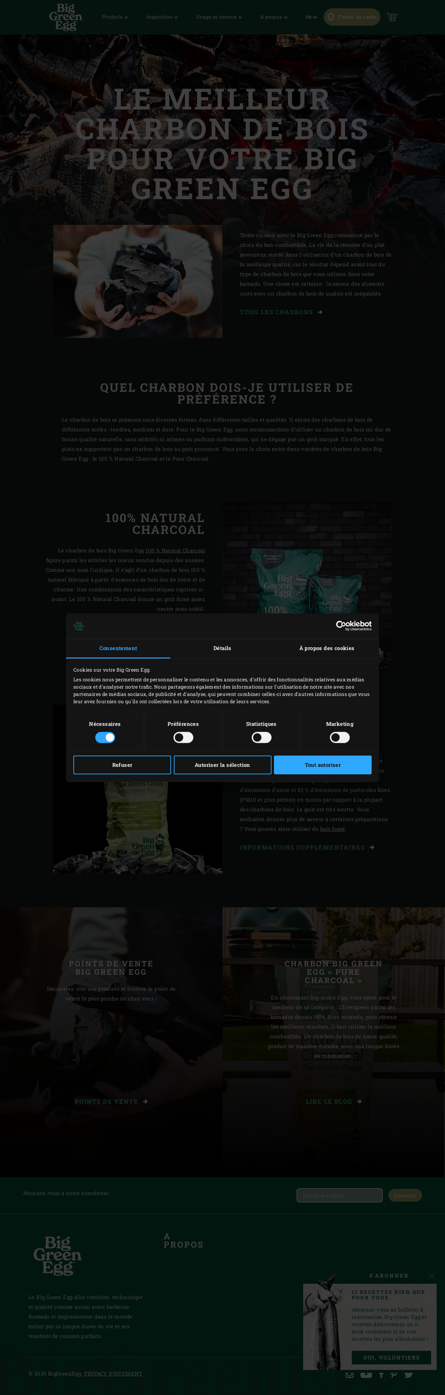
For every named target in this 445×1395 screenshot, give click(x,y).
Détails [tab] (222, 648)
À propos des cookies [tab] (327, 648)
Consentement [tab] (118, 648)
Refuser (122, 764)
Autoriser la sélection (222, 764)
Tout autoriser (323, 764)
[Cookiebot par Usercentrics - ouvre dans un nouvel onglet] (341, 626)
